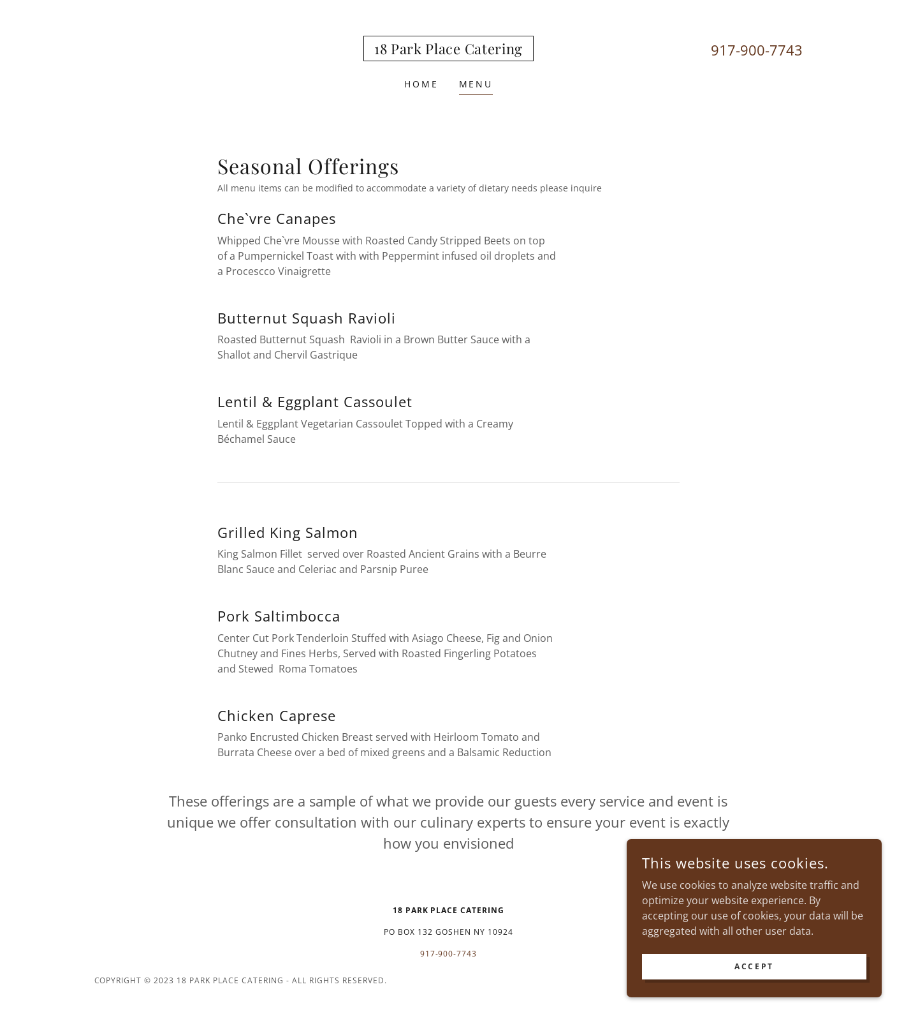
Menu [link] (476, 84)
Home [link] (421, 84)
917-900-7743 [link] (757, 49)
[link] (448, 50)
